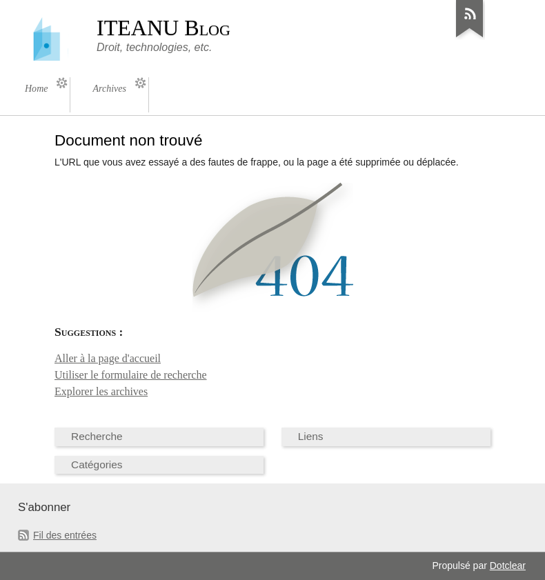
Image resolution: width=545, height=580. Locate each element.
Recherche (97, 436)
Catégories (97, 464)
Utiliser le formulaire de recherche (130, 375)
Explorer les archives (101, 391)
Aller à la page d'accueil (107, 358)
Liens (311, 436)
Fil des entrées (65, 535)
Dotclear (508, 565)
